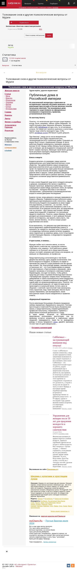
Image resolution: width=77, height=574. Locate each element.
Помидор (44, 504)
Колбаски (44, 501)
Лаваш (56, 506)
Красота (9, 98)
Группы (42, 2)
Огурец (38, 504)
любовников (42, 127)
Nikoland (19, 566)
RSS (40, 29)
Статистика (9, 54)
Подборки (55, 2)
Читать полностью (49, 542)
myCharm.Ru (35, 521)
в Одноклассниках (11, 147)
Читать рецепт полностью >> (60, 511)
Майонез (46, 506)
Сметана (40, 506)
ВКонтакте (8, 144)
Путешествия (11, 109)
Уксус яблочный (50, 503)
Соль (60, 506)
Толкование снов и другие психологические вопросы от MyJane (34, 16)
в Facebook (8, 150)
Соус (51, 506)
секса (55, 322)
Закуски (40, 499)
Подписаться (24, 23)
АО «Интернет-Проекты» (25, 564)
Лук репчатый (52, 501)
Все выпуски (41, 72)
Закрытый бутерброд (62, 499)
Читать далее (66, 409)
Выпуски (29, 2)
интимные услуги (41, 133)
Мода (8, 96)
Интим (8, 104)
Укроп (42, 503)
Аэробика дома (63, 434)
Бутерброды (49, 499)
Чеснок (37, 503)
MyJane (11, 47)
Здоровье (9, 102)
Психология (10, 100)
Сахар (65, 506)
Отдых (8, 107)
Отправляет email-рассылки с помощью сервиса (38, 7)
